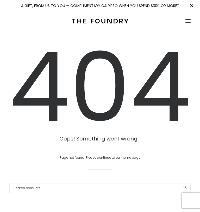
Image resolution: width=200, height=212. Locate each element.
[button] (188, 21)
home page (131, 157)
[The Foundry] (100, 21)
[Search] (100, 188)
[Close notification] (192, 6)
